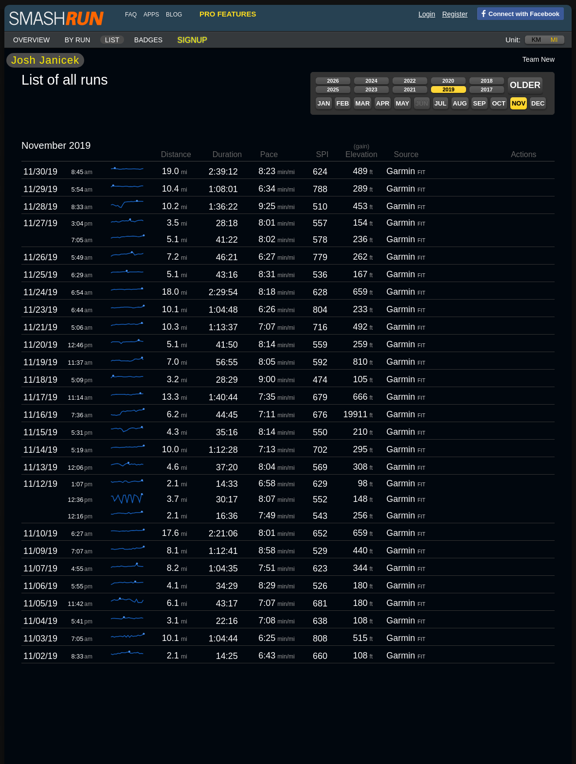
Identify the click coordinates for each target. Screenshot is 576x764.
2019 (448, 89)
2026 (333, 81)
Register (455, 14)
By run (77, 40)
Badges (148, 40)
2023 (371, 89)
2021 (409, 89)
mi (554, 39)
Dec (537, 103)
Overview (31, 40)
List (112, 40)
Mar (362, 103)
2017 (486, 89)
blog (174, 14)
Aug (460, 103)
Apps (151, 14)
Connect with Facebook (518, 13)
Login (426, 14)
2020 (448, 81)
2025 (333, 89)
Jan (323, 103)
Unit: (513, 40)
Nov (518, 103)
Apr (382, 103)
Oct (498, 103)
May (402, 103)
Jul (440, 103)
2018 (486, 81)
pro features (227, 14)
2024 (371, 81)
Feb (342, 103)
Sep (479, 103)
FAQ (131, 14)
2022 (409, 81)
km (536, 39)
